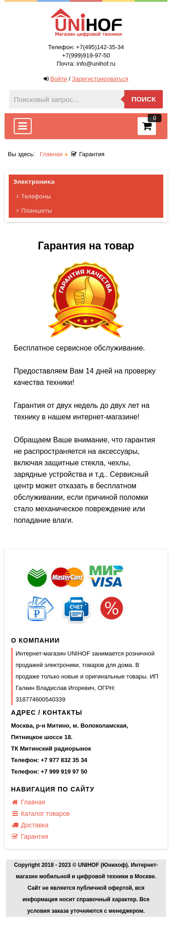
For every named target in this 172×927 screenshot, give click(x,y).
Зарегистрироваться (100, 78)
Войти (58, 78)
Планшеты (88, 210)
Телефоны (88, 196)
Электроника (88, 182)
